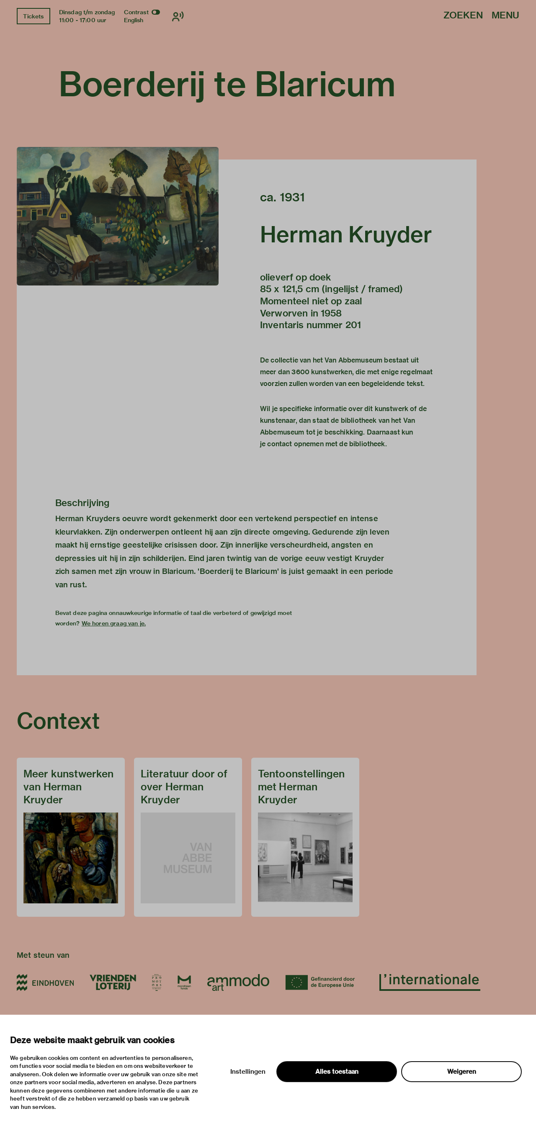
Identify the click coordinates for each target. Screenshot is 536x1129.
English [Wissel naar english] (134, 20)
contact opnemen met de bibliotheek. (327, 444)
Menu (505, 15)
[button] (118, 216)
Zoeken (463, 15)
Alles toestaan (336, 1071)
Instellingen (247, 1071)
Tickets (33, 16)
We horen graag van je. (114, 623)
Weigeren (461, 1071)
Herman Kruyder (346, 234)
